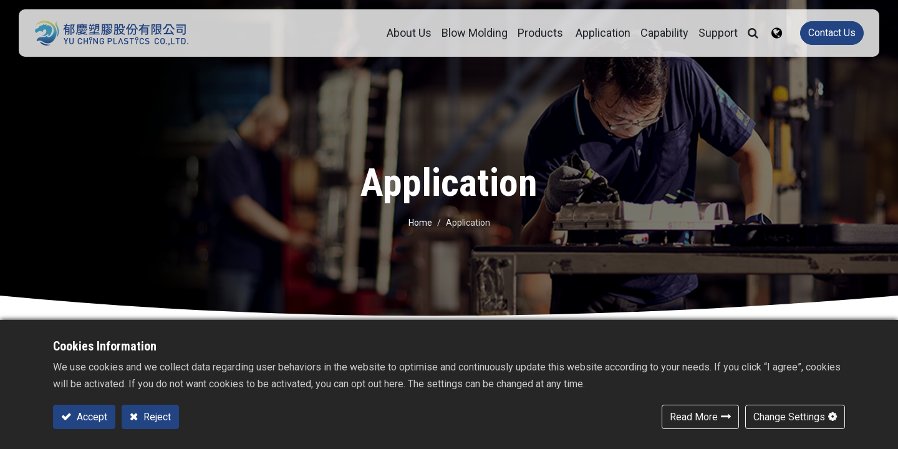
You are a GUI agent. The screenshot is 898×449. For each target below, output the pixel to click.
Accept (90, 417)
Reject (156, 417)
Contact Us (825, 33)
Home (420, 223)
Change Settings (789, 417)
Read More (694, 417)
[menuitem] (468, 33)
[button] (746, 33)
